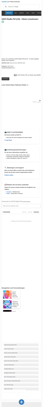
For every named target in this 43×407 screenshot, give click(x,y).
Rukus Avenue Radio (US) (10, 300)
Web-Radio (10, 66)
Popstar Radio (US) (9, 312)
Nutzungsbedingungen (8, 375)
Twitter (8, 193)
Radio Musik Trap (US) (10, 304)
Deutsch (26, 386)
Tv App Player (8, 140)
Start (15, 12)
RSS (2, 375)
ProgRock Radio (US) (9, 320)
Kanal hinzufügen (21, 363)
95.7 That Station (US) (9, 324)
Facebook (8, 191)
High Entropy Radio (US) (10, 292)
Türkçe (21, 387)
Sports (33, 12)
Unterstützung (22, 375)
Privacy (38, 375)
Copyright (33, 375)
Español (21, 386)
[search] (21, 7)
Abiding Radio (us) (9, 316)
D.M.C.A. (28, 375)
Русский (31, 386)
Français (16, 386)
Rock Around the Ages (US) (11, 308)
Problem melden (8, 175)
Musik (27, 12)
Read (13, 67)
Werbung (7, 376)
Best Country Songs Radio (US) (12, 328)
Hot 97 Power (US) (8, 296)
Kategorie (21, 12)
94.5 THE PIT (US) (8, 332)
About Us (16, 375)
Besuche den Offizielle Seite (17, 63)
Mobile (3, 376)
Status (17, 376)
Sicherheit (12, 376)
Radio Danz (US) (8, 336)
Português (36, 386)
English (6, 386)
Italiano (11, 386)
